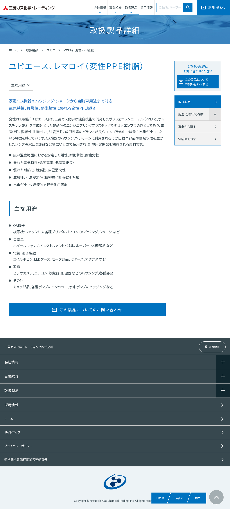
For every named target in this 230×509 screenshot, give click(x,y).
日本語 (160, 498)
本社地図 (214, 347)
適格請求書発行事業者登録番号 (25, 459)
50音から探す (187, 139)
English (179, 498)
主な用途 (18, 85)
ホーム (13, 50)
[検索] (187, 7)
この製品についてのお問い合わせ (91, 309)
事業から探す (187, 126)
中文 (197, 498)
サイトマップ (12, 432)
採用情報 (146, 7)
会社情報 (100, 7)
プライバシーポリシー (18, 446)
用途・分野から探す (191, 114)
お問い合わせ (217, 7)
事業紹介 (115, 7)
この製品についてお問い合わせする (196, 81)
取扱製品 (131, 7)
